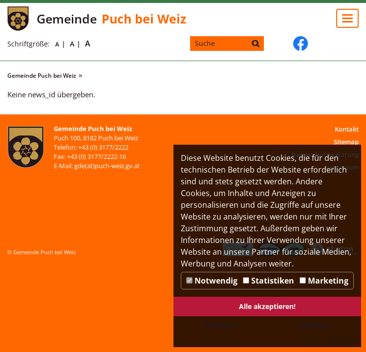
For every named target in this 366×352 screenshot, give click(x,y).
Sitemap (346, 141)
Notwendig (211, 280)
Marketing (324, 280)
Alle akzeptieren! (267, 306)
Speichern (220, 325)
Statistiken (268, 280)
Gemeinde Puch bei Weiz (41, 75)
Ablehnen (314, 325)
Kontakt (347, 129)
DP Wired (346, 341)
